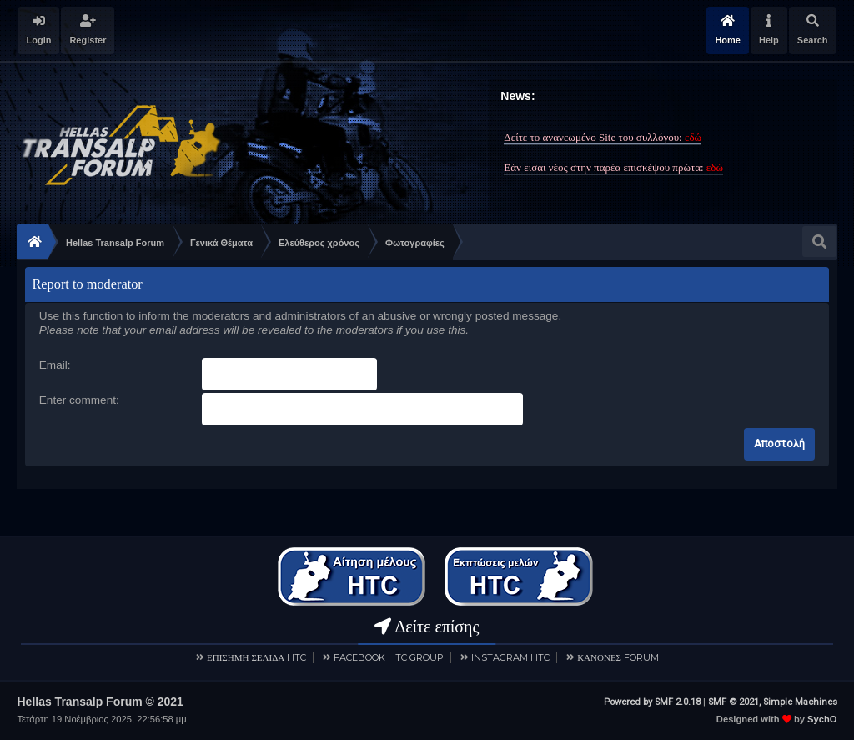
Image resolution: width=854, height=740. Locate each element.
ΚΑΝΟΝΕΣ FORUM (618, 657)
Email (53, 365)
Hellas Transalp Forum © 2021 (100, 701)
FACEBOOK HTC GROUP (389, 657)
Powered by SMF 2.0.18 (652, 702)
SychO (821, 719)
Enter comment (77, 400)
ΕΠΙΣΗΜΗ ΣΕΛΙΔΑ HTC (256, 657)
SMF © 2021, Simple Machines (772, 702)
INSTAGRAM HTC (510, 657)
